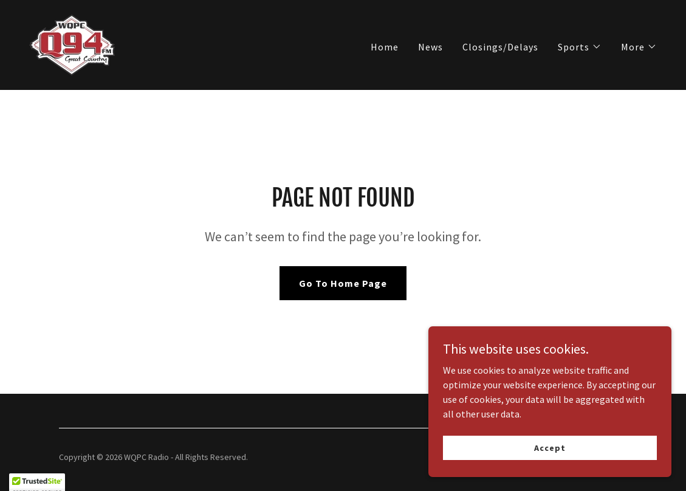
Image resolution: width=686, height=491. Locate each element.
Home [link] (385, 47)
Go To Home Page (343, 283)
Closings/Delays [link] (500, 47)
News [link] (430, 47)
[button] (580, 46)
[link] (72, 44)
